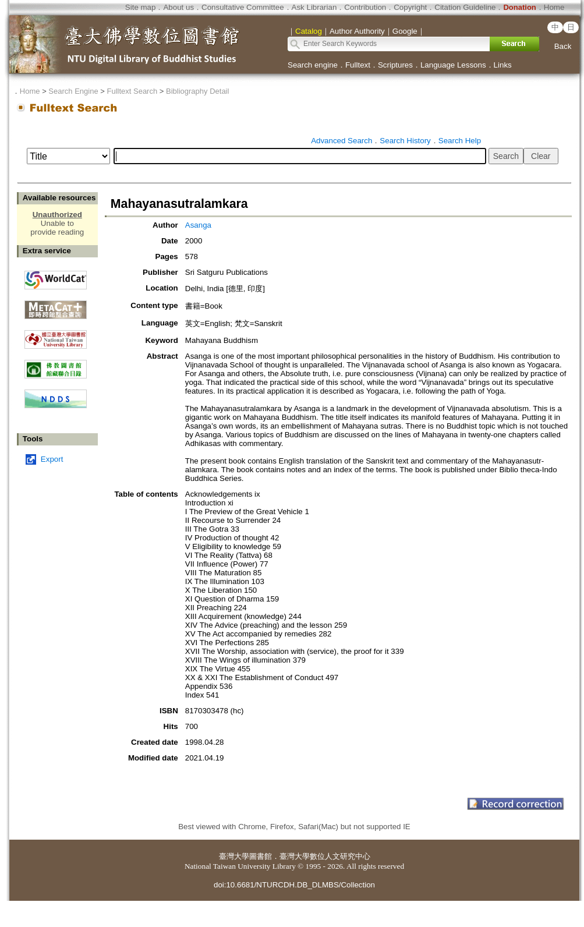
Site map (140, 7)
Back (563, 46)
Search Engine (73, 91)
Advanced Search (341, 140)
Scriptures (395, 65)
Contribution (365, 7)
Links (503, 65)
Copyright (410, 7)
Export (52, 459)
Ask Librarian (314, 7)
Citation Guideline (464, 7)
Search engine (313, 65)
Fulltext (357, 65)
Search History (405, 140)
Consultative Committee (242, 7)
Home (554, 7)
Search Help (459, 140)
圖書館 (260, 856)
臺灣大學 (234, 856)
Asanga (198, 225)
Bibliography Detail (197, 91)
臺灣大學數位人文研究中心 (324, 856)
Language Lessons (453, 65)
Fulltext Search (132, 91)
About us (178, 7)
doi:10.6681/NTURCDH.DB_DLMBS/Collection (294, 884)
